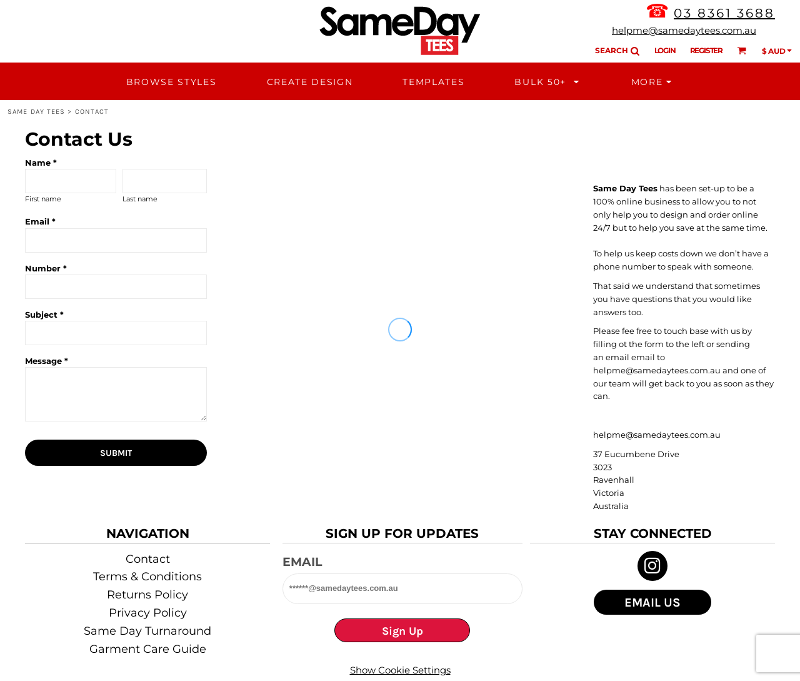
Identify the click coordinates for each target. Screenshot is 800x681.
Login (665, 50)
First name (43, 199)
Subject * (44, 315)
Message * (46, 361)
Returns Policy (147, 595)
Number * (46, 268)
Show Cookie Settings (400, 670)
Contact (148, 559)
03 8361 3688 (724, 13)
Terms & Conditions (147, 576)
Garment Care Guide (147, 649)
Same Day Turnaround (147, 631)
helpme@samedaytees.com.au (684, 30)
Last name (140, 199)
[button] (547, 81)
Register (706, 50)
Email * (40, 221)
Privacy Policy (148, 613)
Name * (41, 163)
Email (302, 562)
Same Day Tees (36, 112)
